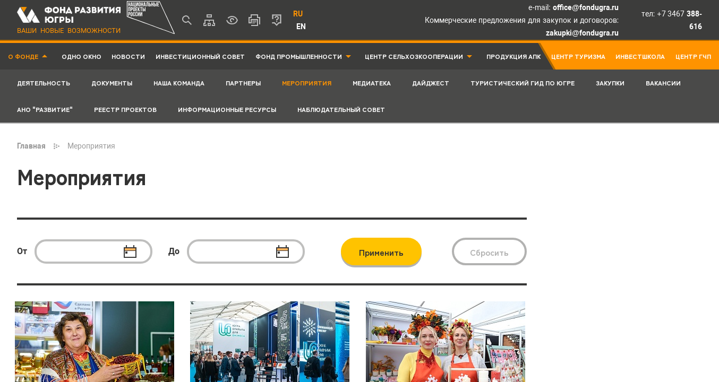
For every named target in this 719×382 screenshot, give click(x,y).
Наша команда (178, 82)
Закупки (610, 82)
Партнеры (243, 82)
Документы (111, 82)
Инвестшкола (640, 55)
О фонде (23, 55)
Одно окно (81, 55)
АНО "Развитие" (45, 109)
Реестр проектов (125, 109)
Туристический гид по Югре (522, 82)
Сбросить (489, 252)
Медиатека (372, 82)
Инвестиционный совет (200, 55)
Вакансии (663, 82)
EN (301, 26)
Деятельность (43, 82)
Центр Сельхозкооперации (414, 55)
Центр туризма (578, 55)
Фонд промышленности (298, 55)
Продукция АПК (513, 55)
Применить (381, 252)
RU (298, 14)
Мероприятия (306, 82)
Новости (128, 55)
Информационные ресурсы (227, 109)
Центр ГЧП (693, 55)
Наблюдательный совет (341, 109)
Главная (31, 146)
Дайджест (430, 82)
